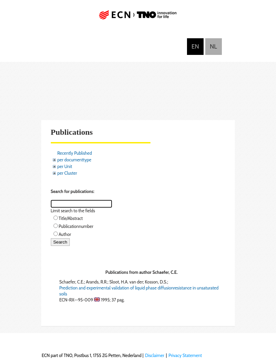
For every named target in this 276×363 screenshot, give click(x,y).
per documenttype (74, 159)
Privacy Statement (185, 355)
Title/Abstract (71, 218)
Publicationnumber (76, 226)
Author (65, 234)
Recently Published (74, 153)
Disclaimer (154, 355)
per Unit (64, 166)
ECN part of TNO (138, 17)
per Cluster (67, 173)
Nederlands (213, 46)
